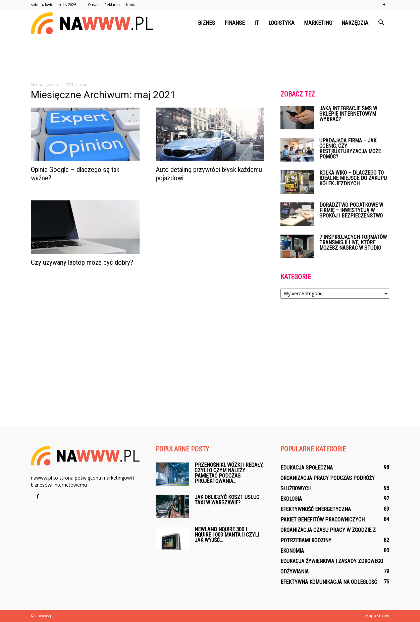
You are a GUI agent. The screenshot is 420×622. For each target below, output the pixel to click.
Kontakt (133, 4)
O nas (93, 4)
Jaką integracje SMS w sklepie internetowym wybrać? (348, 113)
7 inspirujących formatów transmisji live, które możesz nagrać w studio (353, 242)
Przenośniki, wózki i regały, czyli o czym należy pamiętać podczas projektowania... (229, 473)
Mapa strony (377, 616)
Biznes (206, 22)
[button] (381, 23)
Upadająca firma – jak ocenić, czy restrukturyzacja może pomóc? (350, 148)
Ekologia (291, 499)
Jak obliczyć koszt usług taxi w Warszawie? (227, 500)
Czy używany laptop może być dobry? (82, 262)
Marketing (318, 22)
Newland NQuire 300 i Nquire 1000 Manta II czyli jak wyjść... (227, 534)
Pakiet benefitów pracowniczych (322, 519)
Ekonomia (292, 551)
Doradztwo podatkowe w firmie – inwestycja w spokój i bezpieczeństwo (351, 210)
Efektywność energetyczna (315, 509)
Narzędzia (355, 22)
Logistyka (281, 22)
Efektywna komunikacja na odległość (328, 582)
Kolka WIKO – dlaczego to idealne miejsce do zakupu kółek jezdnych (353, 178)
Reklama (112, 4)
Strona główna (44, 84)
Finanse (234, 22)
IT (256, 22)
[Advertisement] (210, 59)
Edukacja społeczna (306, 467)
